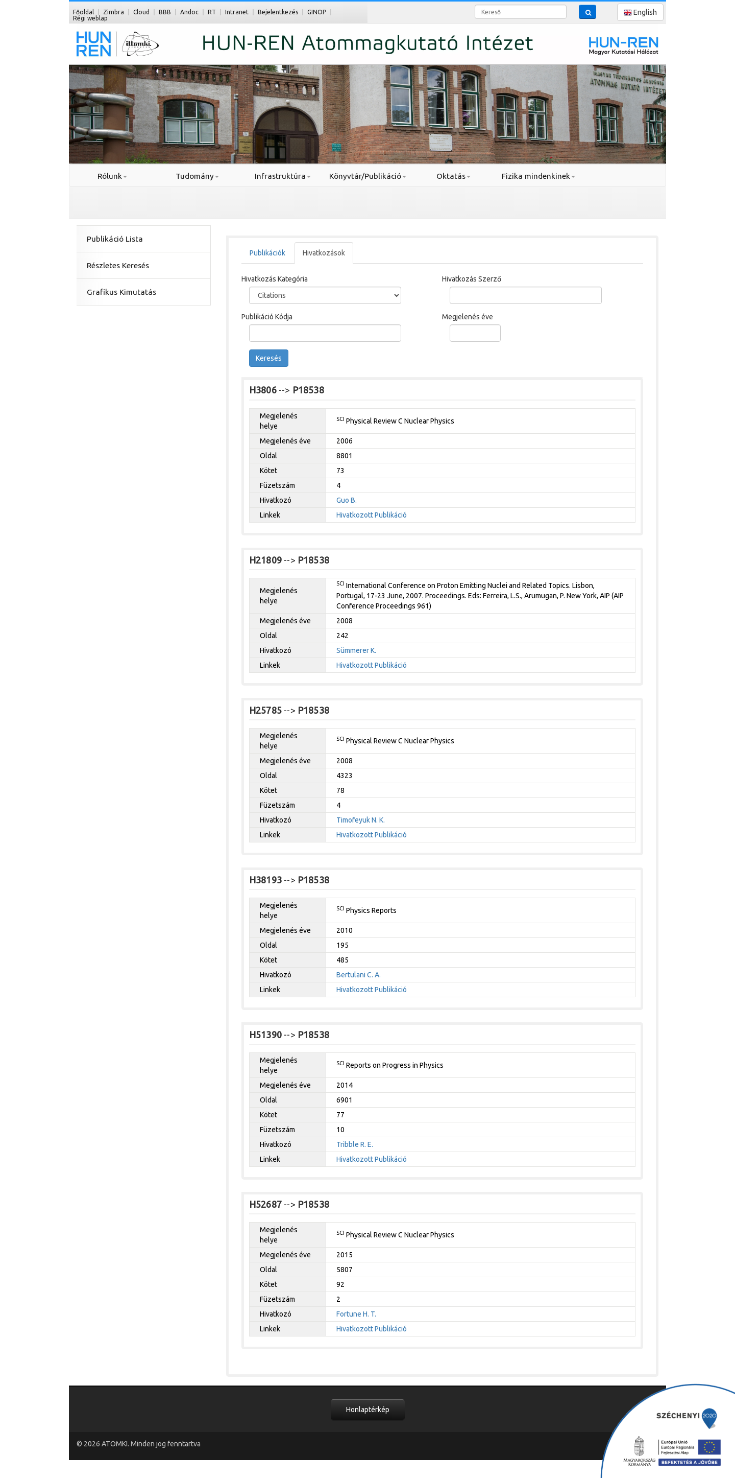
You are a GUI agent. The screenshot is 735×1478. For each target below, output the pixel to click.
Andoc (189, 12)
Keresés (269, 358)
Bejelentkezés (278, 12)
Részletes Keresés (118, 265)
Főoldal (83, 12)
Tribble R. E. (354, 1144)
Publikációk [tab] (267, 253)
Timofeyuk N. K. (360, 820)
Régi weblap (90, 18)
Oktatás (453, 176)
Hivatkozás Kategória (274, 279)
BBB (165, 12)
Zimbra (113, 12)
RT (212, 12)
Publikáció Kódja (266, 317)
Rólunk (112, 176)
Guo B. (346, 500)
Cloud (141, 12)
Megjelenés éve (467, 317)
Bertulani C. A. (358, 975)
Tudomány (197, 176)
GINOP (316, 12)
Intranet (237, 12)
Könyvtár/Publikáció (367, 176)
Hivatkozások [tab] (324, 253)
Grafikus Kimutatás (121, 292)
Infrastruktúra (283, 176)
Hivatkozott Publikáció (371, 515)
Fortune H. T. (356, 1314)
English (640, 12)
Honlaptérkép (367, 1409)
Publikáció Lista (115, 238)
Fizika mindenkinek (538, 176)
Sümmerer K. (356, 650)
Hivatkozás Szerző (471, 279)
